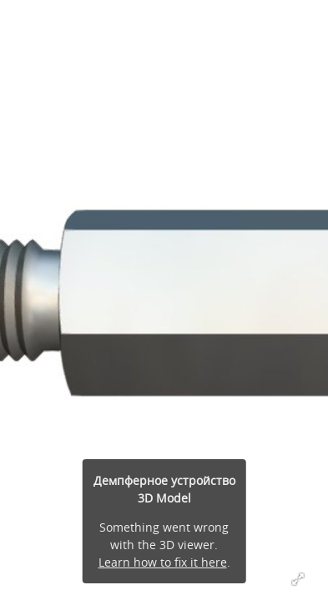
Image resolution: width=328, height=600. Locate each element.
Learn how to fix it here (162, 562)
